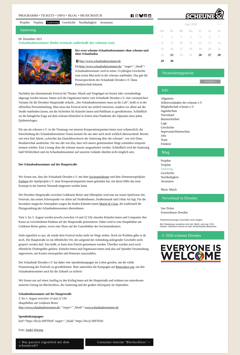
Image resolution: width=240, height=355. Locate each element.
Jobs (163, 135)
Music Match (169, 189)
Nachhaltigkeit (88, 22)
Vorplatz (38, 22)
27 (209, 55)
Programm (28, 15)
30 (171, 61)
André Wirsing (34, 330)
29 (162, 61)
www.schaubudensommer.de (101, 307)
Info (61, 15)
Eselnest (23, 181)
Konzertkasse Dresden (174, 212)
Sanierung (53, 22)
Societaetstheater (99, 176)
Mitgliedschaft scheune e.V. (177, 106)
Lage (164, 123)
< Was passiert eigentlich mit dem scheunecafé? (44, 344)
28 (219, 55)
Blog (72, 15)
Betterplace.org (125, 266)
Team (164, 139)
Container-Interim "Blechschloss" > (123, 342)
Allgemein (167, 98)
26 (200, 55)
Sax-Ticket (167, 208)
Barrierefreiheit (170, 119)
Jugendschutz (169, 110)
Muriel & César (108, 203)
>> (218, 24)
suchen (210, 81)
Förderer (166, 143)
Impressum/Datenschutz (175, 131)
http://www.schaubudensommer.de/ (101, 66)
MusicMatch (91, 15)
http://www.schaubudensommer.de (100, 61)
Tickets (47, 15)
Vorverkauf (167, 115)
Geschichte (69, 22)
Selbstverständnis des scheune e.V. (181, 102)
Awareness (106, 22)
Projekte (25, 22)
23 (171, 55)
